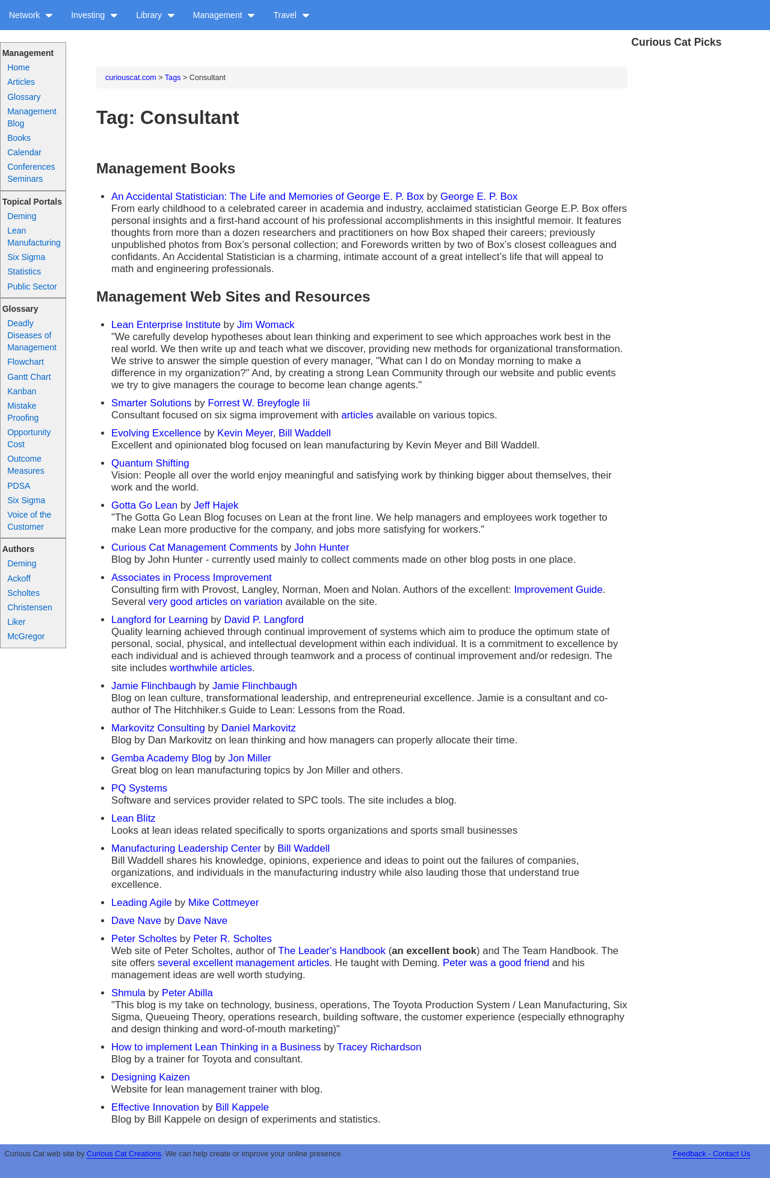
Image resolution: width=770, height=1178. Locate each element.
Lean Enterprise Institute (166, 324)
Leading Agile (141, 902)
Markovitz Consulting (158, 728)
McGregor (26, 636)
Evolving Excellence (156, 433)
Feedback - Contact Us (711, 1154)
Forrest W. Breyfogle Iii (259, 403)
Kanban (21, 391)
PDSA (18, 486)
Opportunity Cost (29, 438)
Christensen (29, 607)
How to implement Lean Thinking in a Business (216, 1047)
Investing (94, 15)
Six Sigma (26, 257)
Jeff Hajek (216, 505)
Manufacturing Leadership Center (186, 848)
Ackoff (19, 578)
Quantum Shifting (150, 463)
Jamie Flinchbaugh (153, 686)
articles (357, 415)
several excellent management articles (243, 963)
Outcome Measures (25, 465)
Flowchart (25, 362)
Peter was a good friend (496, 963)
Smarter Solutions (151, 403)
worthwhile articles (211, 668)
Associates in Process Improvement (191, 577)
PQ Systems (139, 788)
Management (224, 15)
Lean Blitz (133, 818)
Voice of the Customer (29, 521)
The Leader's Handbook (332, 950)
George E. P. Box (478, 196)
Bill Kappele (242, 1107)
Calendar (24, 152)
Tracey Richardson (379, 1047)
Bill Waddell (305, 433)
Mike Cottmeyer (223, 902)
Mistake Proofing (22, 412)
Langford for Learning (159, 619)
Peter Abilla (187, 993)
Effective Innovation (155, 1107)
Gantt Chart (29, 377)
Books (19, 138)
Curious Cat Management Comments (194, 547)
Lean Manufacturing (34, 236)
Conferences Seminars (31, 173)
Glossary (23, 97)
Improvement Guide (558, 589)
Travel (291, 15)
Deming (21, 216)
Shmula (128, 993)
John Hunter (321, 547)
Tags (173, 77)
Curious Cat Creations (124, 1154)
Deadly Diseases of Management (32, 335)
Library (155, 15)
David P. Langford (264, 619)
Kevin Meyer (245, 433)
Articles (21, 82)
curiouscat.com (130, 77)
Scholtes (23, 593)
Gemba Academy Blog (161, 758)
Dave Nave (136, 920)
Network (31, 15)
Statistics (24, 271)
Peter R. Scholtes (232, 938)
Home (18, 67)
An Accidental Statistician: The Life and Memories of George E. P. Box (267, 196)
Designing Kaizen (150, 1077)
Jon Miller (249, 758)
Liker (16, 622)
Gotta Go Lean (144, 505)
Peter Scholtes (144, 938)
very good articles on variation (216, 601)
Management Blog (32, 117)
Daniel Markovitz (258, 728)
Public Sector (32, 286)
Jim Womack (266, 324)
